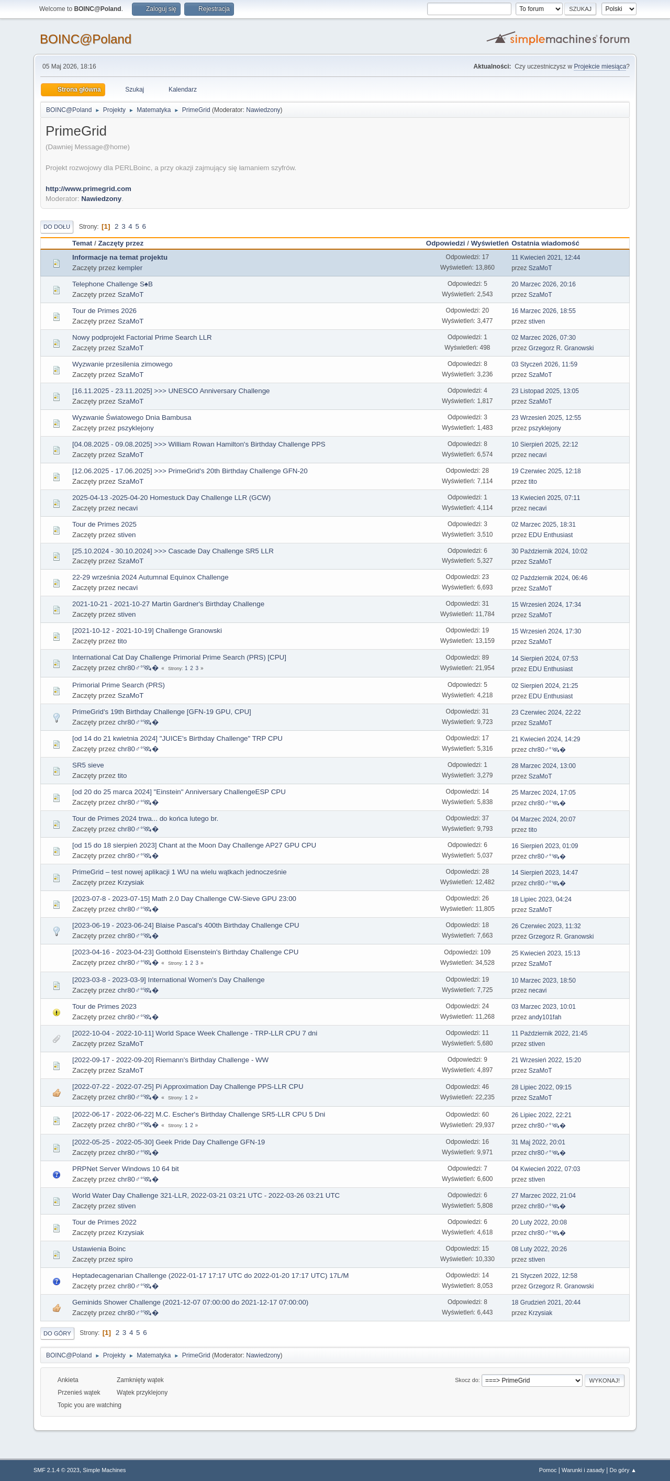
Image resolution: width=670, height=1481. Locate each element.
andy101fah (545, 1017)
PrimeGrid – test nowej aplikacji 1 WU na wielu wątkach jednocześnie (179, 872)
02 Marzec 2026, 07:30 (543, 337)
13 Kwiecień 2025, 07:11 (545, 498)
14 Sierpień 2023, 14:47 (544, 872)
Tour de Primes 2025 (104, 524)
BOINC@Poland (85, 39)
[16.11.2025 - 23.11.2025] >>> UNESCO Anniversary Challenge (171, 391)
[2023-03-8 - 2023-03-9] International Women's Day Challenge (168, 980)
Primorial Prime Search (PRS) (118, 685)
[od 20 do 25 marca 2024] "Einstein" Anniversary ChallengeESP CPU (179, 792)
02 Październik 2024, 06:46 (549, 578)
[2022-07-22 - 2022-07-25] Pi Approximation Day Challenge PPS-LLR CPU (188, 1086)
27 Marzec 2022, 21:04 (543, 1195)
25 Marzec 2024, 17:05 (543, 792)
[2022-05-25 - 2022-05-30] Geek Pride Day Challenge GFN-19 (168, 1142)
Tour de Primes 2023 (104, 1006)
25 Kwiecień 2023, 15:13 (545, 953)
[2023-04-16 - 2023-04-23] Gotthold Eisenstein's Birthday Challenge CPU (185, 952)
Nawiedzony (263, 110)
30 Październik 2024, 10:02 (549, 551)
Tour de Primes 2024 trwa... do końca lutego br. (145, 818)
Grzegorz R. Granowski (561, 348)
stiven (537, 321)
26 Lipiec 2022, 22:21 (541, 1115)
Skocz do (466, 1380)
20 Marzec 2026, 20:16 (543, 284)
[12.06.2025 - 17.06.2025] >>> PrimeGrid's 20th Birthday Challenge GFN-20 (190, 471)
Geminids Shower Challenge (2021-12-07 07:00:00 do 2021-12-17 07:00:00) (190, 1302)
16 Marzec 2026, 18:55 (543, 311)
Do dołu (56, 227)
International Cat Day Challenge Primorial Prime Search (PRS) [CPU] (179, 657)
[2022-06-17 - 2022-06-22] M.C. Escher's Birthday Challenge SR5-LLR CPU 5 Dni (198, 1114)
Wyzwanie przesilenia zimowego (122, 364)
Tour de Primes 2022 (104, 1222)
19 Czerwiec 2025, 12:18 (546, 471)
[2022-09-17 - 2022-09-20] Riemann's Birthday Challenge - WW (170, 1060)
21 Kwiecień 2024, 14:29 (545, 739)
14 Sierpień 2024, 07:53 (544, 658)
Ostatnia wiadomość (550, 243)
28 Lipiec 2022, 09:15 (541, 1087)
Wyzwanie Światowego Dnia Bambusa (131, 417)
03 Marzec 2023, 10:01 (543, 1006)
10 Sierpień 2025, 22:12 (544, 444)
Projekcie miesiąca (600, 66)
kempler (130, 268)
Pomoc (548, 1470)
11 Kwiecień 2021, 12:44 (545, 257)
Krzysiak (131, 882)
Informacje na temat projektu (120, 257)
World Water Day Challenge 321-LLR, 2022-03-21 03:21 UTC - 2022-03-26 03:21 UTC (206, 1195)
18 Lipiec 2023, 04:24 (541, 899)
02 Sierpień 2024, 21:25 (544, 685)
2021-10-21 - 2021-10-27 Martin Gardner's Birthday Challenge (168, 604)
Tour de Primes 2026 (104, 311)
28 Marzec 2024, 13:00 (543, 766)
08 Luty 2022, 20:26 (539, 1249)
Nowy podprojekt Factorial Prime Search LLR (142, 337)
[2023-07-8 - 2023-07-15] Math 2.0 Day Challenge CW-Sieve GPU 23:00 (184, 899)
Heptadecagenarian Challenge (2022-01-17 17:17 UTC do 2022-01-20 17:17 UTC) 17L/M (210, 1275)
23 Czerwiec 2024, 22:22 (546, 712)
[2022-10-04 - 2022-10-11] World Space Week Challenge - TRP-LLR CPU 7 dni (194, 1033)
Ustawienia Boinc (99, 1249)
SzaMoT (540, 268)
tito (533, 481)
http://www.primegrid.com (88, 189)
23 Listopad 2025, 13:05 (545, 391)
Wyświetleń (490, 243)
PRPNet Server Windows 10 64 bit (125, 1169)
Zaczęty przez (120, 243)
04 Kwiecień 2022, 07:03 (545, 1169)
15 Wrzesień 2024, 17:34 (546, 604)
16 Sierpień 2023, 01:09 (544, 846)
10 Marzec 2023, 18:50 (543, 980)
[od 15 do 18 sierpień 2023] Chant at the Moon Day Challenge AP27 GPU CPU (194, 845)
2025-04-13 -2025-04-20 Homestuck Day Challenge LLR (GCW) (171, 498)
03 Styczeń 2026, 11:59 (544, 364)
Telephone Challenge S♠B (112, 284)
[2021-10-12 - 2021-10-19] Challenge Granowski (147, 630)
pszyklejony (136, 428)
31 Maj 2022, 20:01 (538, 1142)
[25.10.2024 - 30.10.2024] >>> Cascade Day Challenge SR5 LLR (173, 551)
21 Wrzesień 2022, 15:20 (546, 1060)
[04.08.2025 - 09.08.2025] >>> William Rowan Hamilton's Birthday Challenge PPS (199, 444)
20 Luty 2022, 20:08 (539, 1222)
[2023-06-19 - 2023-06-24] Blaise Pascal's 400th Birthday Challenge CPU (185, 925)
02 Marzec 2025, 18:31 (543, 524)
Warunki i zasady (583, 1470)
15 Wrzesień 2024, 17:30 (546, 631)
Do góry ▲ (623, 1470)
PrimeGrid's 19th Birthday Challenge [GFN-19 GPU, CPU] (161, 712)
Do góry (57, 1333)
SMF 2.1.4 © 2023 (57, 1470)
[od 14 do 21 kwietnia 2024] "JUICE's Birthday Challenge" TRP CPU (177, 738)
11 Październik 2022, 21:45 (549, 1033)
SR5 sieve (88, 765)
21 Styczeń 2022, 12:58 (544, 1275)
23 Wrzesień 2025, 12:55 (546, 417)
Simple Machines (104, 1470)
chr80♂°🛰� (138, 668)
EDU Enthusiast (551, 535)
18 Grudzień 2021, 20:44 (545, 1302)
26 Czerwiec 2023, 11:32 (546, 926)
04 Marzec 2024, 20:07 (543, 819)
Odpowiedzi (445, 243)
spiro (125, 1259)
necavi (538, 455)
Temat (82, 243)
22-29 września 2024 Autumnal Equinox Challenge (150, 577)
